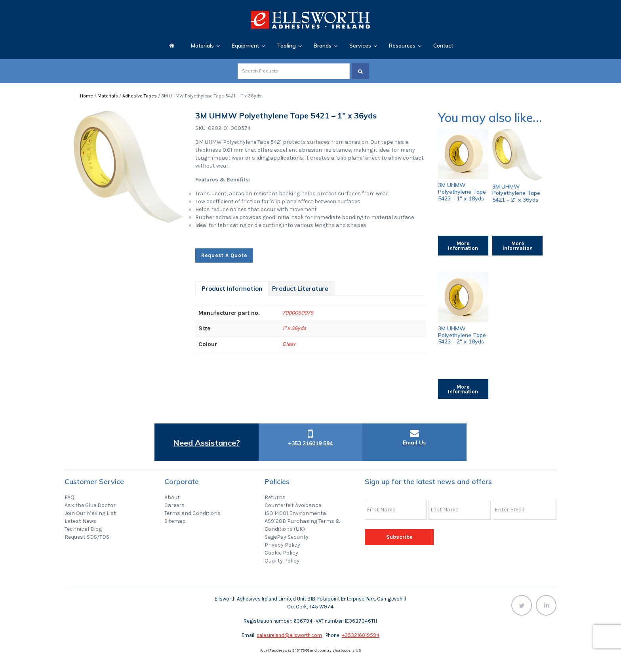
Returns (275, 497)
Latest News (80, 521)
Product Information (232, 288)
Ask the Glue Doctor (90, 505)
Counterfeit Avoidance (293, 505)
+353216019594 (360, 635)
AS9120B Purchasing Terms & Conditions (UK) (303, 525)
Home (86, 96)
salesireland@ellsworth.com (289, 635)
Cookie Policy (281, 552)
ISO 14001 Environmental (296, 513)
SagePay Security (287, 537)
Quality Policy (282, 560)
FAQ (69, 497)
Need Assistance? (206, 443)
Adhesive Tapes (139, 96)
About (172, 497)
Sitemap (175, 521)
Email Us (414, 442)
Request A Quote (224, 255)
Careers (174, 505)
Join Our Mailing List (90, 513)
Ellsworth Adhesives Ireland (310, 20)
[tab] (232, 288)
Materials (107, 96)
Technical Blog (83, 529)
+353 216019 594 (310, 443)
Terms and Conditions (192, 513)
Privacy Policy (282, 545)
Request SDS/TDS (87, 537)
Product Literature (300, 288)
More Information (463, 245)
